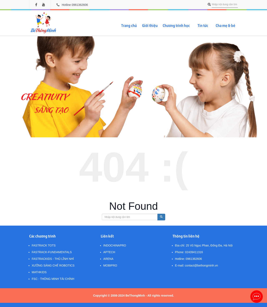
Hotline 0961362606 (75, 4)
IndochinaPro (114, 245)
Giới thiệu (150, 25)
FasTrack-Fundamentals (52, 252)
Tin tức (203, 25)
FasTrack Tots (44, 245)
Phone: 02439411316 (189, 252)
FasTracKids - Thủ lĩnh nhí (53, 258)
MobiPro (110, 265)
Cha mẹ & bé (225, 25)
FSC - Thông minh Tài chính (53, 278)
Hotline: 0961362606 (188, 258)
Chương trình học (176, 25)
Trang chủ (129, 25)
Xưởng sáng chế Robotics (53, 265)
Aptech (109, 252)
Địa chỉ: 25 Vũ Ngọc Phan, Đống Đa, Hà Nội (204, 245)
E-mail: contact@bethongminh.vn (196, 265)
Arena (108, 258)
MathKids (39, 272)
